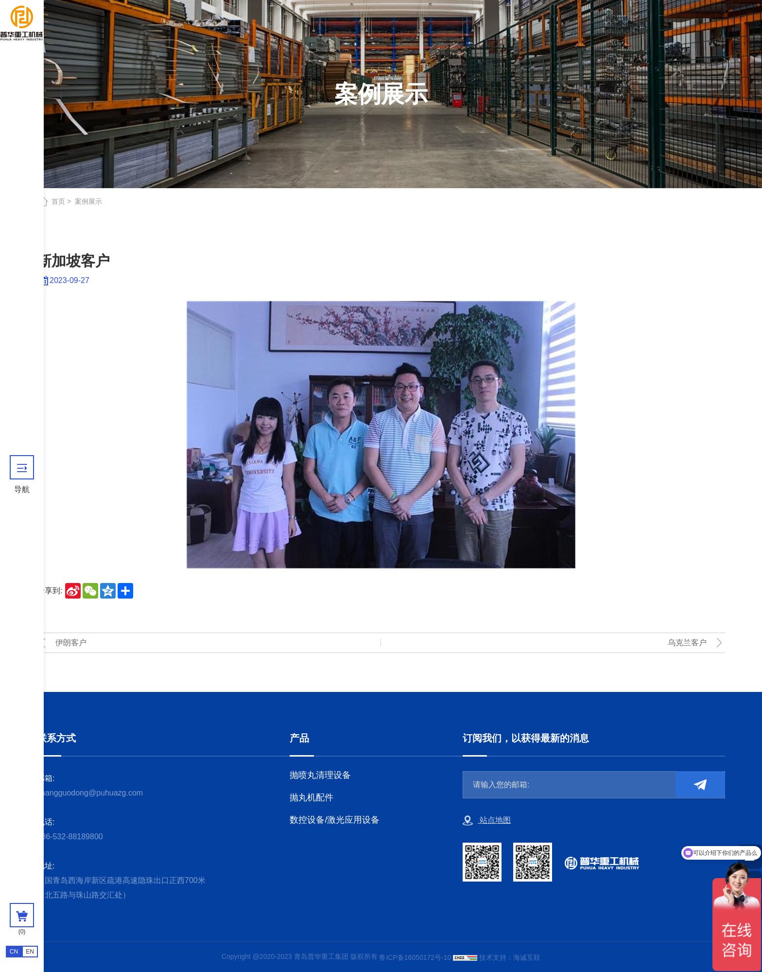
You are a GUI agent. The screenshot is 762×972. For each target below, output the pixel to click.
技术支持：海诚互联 (509, 957)
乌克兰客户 (687, 642)
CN (14, 951)
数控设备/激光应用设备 (335, 820)
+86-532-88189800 (70, 836)
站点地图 (487, 820)
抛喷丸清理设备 (320, 775)
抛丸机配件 (311, 797)
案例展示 (88, 201)
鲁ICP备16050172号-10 (415, 957)
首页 (58, 201)
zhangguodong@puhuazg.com (90, 793)
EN (30, 951)
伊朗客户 (71, 642)
